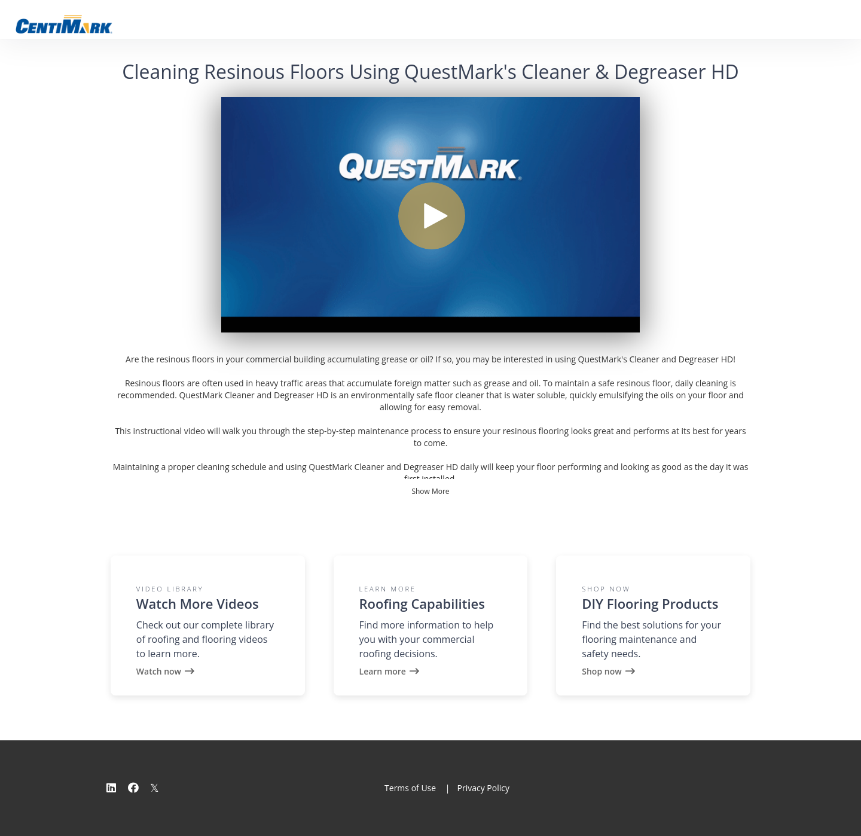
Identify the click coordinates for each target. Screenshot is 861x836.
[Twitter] (154, 787)
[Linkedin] (111, 787)
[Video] (430, 214)
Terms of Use (410, 788)
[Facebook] (133, 787)
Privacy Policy (483, 788)
